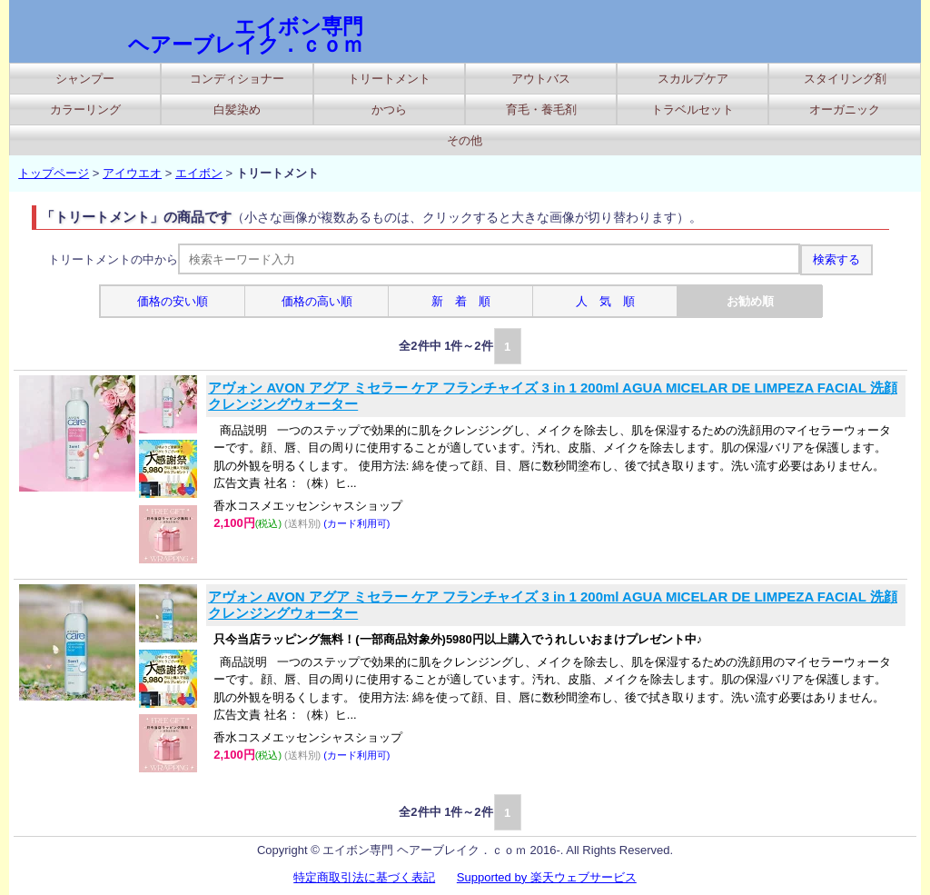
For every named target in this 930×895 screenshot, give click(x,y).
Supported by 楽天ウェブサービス (547, 877)
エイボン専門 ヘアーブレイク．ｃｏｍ (245, 35)
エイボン (199, 173)
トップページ (53, 173)
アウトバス (540, 78)
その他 (464, 140)
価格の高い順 (317, 301)
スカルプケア (693, 78)
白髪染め (237, 109)
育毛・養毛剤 (541, 109)
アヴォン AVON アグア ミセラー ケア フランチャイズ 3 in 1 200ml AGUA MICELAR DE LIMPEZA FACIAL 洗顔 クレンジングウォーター (552, 396)
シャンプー (84, 78)
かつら (389, 109)
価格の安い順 (172, 301)
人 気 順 (605, 301)
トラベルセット (692, 109)
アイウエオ (132, 173)
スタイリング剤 (845, 78)
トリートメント (389, 78)
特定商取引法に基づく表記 (364, 877)
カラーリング (85, 109)
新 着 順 (460, 301)
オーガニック (844, 109)
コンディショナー (237, 78)
